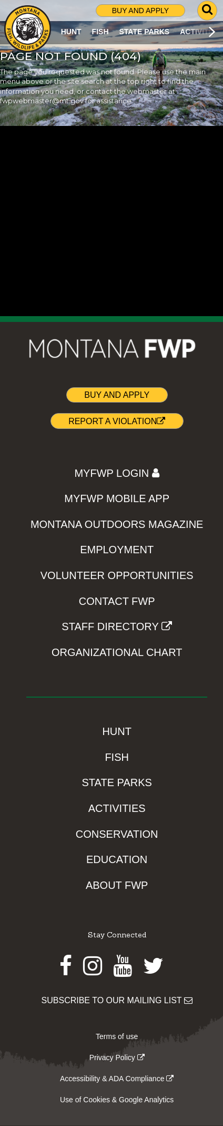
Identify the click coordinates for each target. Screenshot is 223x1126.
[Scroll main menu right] (211, 31)
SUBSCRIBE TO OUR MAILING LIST (117, 1000)
